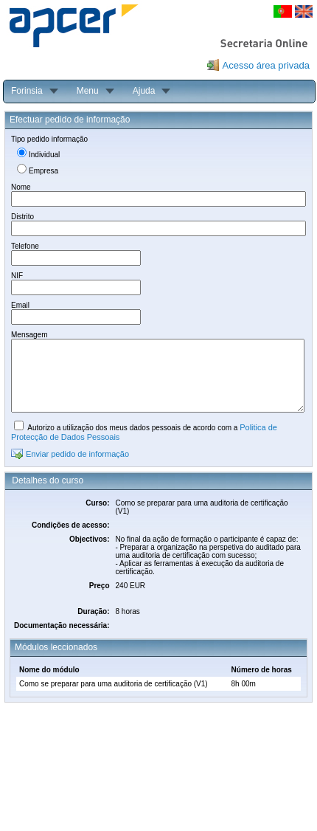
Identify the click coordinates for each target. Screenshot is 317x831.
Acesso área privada (266, 65)
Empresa (43, 171)
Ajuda (144, 91)
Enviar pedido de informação (77, 453)
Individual (44, 155)
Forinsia (27, 91)
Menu (88, 91)
